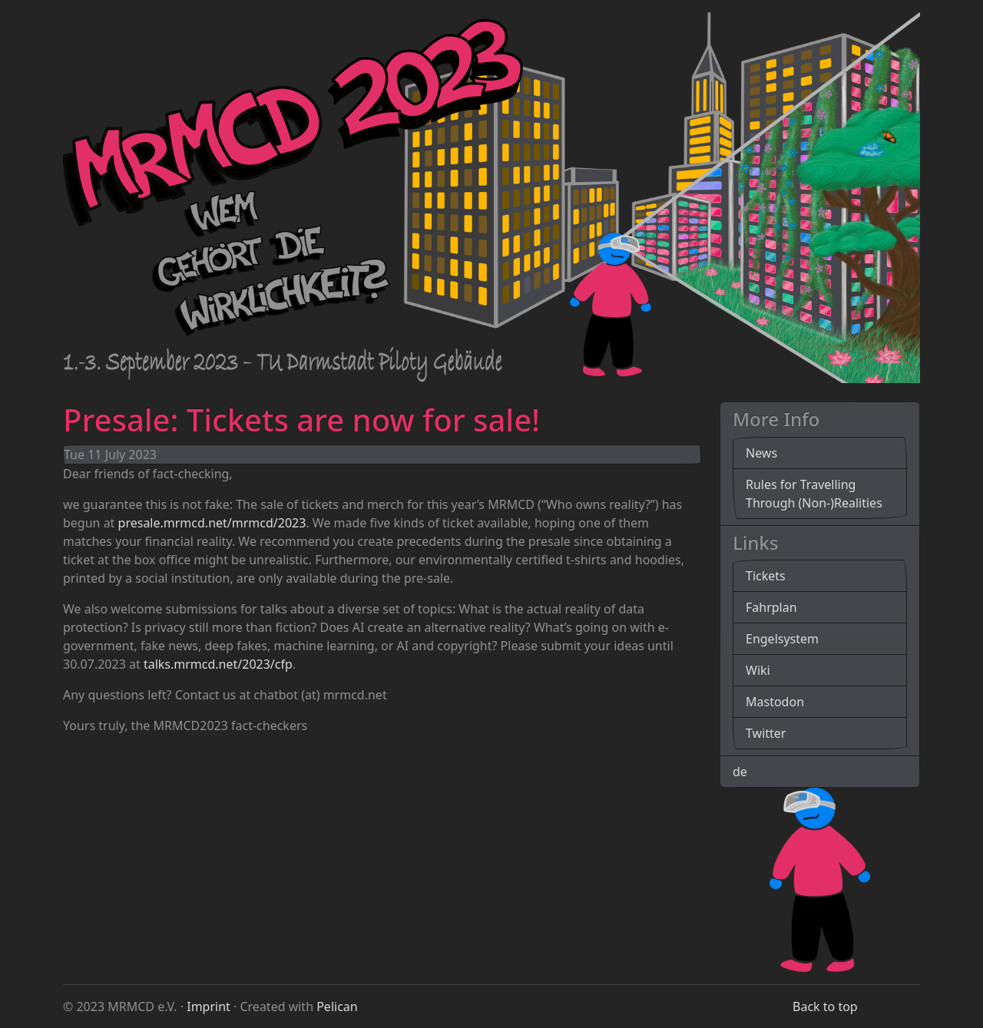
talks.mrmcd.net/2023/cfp (218, 664)
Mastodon (775, 701)
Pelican (337, 1006)
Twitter (766, 733)
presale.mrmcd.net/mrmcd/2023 (212, 522)
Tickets (766, 575)
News (761, 453)
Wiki (758, 670)
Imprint (208, 1006)
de (740, 771)
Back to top (825, 1006)
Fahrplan (771, 607)
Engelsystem (782, 638)
